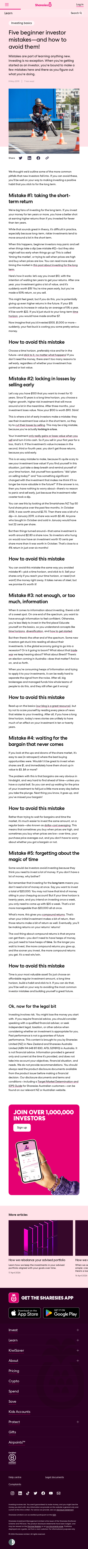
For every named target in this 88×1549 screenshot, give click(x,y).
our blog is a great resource (53, 706)
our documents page (54, 1526)
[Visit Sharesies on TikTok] (28, 1493)
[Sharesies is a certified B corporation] (12, 1458)
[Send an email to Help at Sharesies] (58, 1493)
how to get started (61, 631)
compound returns (53, 914)
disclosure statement (65, 1510)
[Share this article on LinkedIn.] (29, 158)
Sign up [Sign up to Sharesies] (22, 1127)
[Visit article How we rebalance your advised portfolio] (41, 1247)
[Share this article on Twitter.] (20, 158)
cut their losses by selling (30, 425)
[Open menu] (8, 4)
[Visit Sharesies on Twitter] (35, 1493)
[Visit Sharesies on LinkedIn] (20, 1493)
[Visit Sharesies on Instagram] (12, 1493)
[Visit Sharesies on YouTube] (51, 1493)
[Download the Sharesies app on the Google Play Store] (61, 1313)
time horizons (17, 631)
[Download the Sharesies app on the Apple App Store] (25, 1313)
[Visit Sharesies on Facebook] (43, 1493)
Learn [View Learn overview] (8, 13)
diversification (34, 631)
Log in (80, 4)
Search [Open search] (76, 13)
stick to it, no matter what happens (45, 355)
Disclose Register (34, 1526)
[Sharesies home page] (43, 4)
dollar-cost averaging (57, 825)
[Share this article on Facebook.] (38, 158)
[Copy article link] (47, 158)
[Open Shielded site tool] (12, 1542)
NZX (54, 1515)
